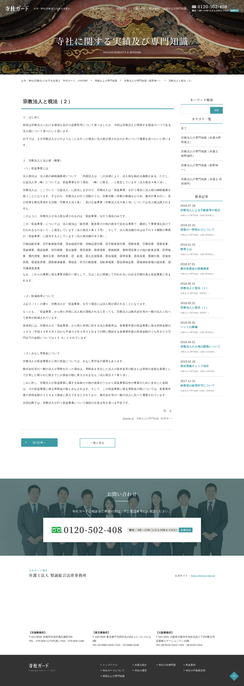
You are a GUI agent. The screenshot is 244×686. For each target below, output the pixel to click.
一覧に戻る (97, 442)
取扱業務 (121, 8)
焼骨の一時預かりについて (197, 229)
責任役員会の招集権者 (194, 268)
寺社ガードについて (101, 8)
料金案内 (154, 8)
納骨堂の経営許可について (197, 385)
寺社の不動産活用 (195, 670)
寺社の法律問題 (167, 664)
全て (184, 128)
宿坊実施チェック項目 (194, 366)
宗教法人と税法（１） (194, 307)
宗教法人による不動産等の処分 (200, 210)
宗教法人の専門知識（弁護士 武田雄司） (201, 181)
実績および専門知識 (174, 8)
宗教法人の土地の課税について (200, 346)
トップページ (110, 664)
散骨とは (186, 249)
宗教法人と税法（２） (194, 288)
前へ (39, 442)
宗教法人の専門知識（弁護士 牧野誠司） (201, 153)
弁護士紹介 (139, 8)
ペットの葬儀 (189, 327)
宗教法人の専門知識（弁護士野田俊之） (201, 140)
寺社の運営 (141, 670)
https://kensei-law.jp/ (203, 575)
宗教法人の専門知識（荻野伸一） (155, 418)
